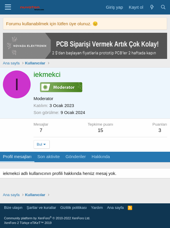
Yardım (97, 207)
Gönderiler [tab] (76, 156)
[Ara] (163, 7)
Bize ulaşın (13, 207)
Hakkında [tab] (101, 156)
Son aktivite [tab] (48, 156)
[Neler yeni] (151, 7)
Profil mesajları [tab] (17, 156)
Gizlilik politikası (73, 207)
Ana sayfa (115, 207)
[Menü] (8, 7)
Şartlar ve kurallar (41, 207)
